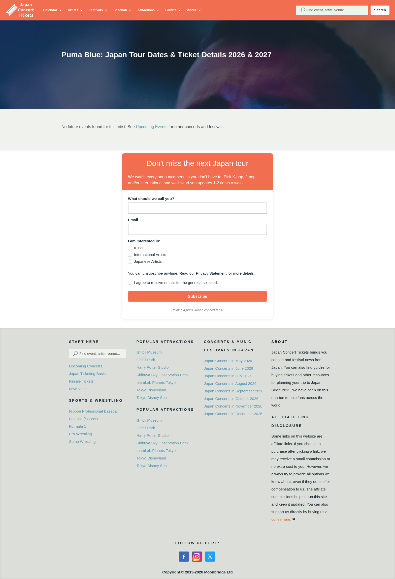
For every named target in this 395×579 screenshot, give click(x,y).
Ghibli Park (146, 360)
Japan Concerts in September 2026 (234, 391)
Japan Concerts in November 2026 (233, 406)
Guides (170, 10)
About (191, 10)
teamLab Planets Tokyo (156, 382)
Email (133, 220)
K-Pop (139, 248)
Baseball (120, 10)
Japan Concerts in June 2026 (228, 368)
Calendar (50, 10)
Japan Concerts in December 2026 (233, 414)
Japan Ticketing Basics (88, 373)
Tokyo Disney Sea (152, 397)
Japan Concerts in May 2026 (228, 361)
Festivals (96, 10)
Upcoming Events (151, 127)
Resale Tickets (81, 381)
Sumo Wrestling (82, 441)
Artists (73, 10)
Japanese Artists (148, 261)
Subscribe (197, 296)
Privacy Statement (211, 273)
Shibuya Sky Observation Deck (163, 375)
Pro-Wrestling (80, 434)
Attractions (146, 10)
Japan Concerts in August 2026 (230, 383)
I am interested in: (144, 241)
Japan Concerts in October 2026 (231, 398)
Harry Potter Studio (153, 367)
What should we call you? (151, 198)
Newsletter (78, 389)
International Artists (150, 254)
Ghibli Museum (149, 352)
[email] (197, 229)
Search (380, 10)
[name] (197, 208)
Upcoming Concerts (85, 366)
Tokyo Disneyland (151, 390)
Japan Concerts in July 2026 (228, 376)
